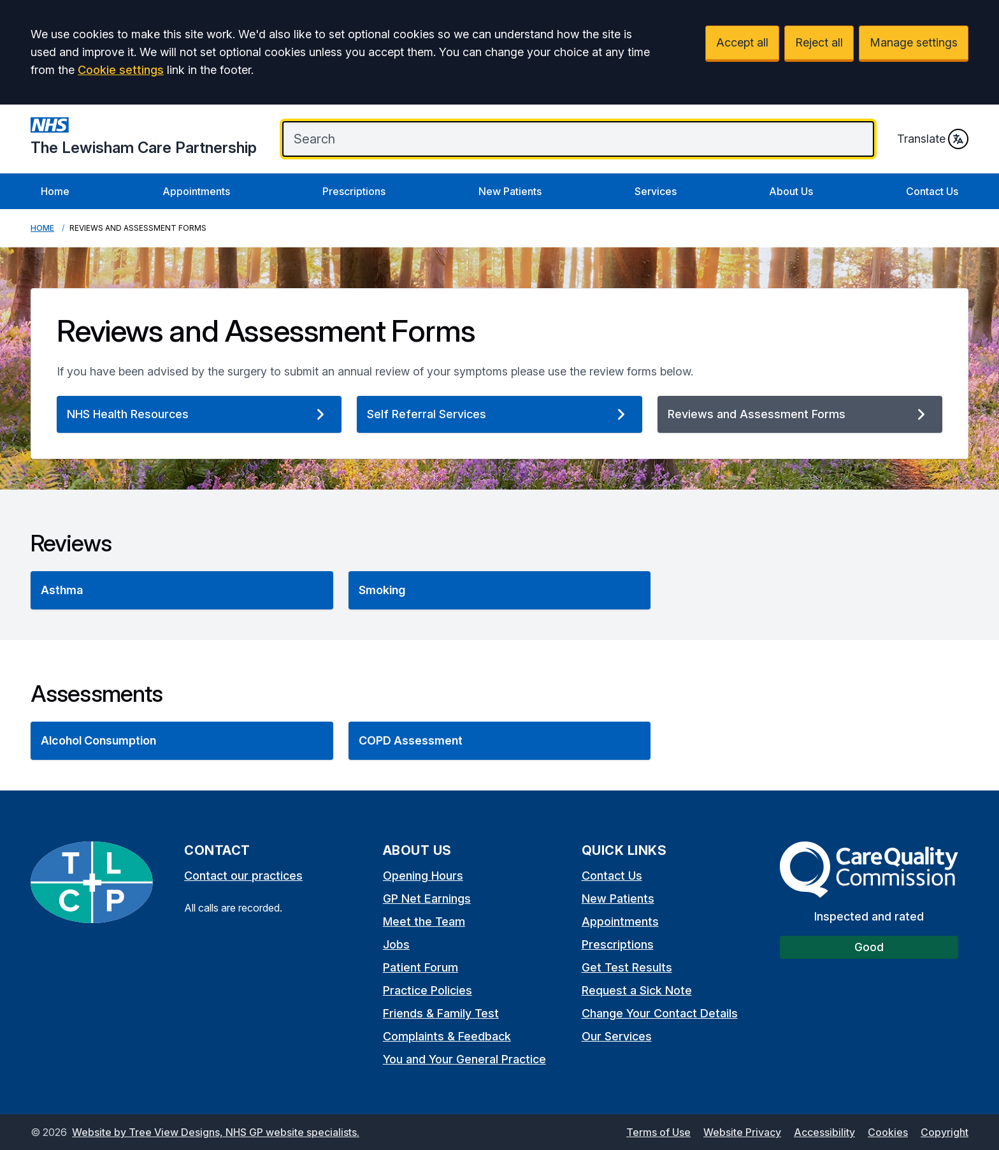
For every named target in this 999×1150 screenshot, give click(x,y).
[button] (182, 590)
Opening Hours (423, 875)
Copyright (944, 1132)
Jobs (396, 944)
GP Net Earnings (427, 898)
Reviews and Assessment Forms (800, 414)
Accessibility (824, 1132)
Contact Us (932, 191)
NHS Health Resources (199, 414)
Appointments (196, 191)
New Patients (510, 191)
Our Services (617, 1036)
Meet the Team (424, 921)
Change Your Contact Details (660, 1013)
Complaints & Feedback (447, 1036)
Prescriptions (353, 191)
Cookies (888, 1132)
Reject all (819, 42)
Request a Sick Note (637, 990)
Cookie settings (121, 69)
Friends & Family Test (441, 1013)
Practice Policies (427, 990)
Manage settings (914, 42)
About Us (791, 191)
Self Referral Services (499, 414)
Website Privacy (742, 1132)
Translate (932, 139)
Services (656, 191)
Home (55, 191)
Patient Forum (420, 967)
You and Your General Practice (464, 1059)
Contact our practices (243, 875)
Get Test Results (627, 967)
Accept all (742, 42)
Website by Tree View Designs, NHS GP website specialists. (215, 1132)
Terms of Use (658, 1132)
